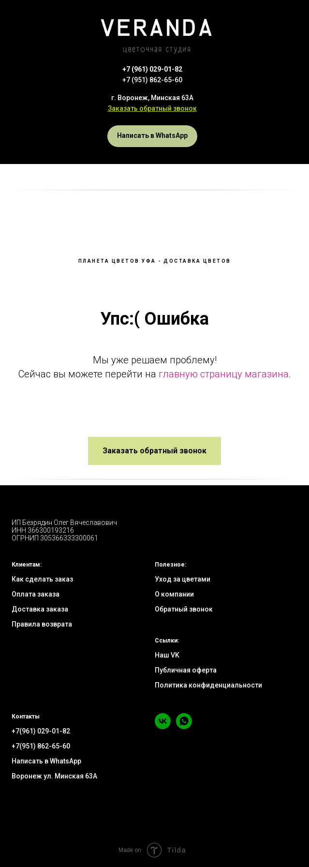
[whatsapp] (184, 726)
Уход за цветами (182, 579)
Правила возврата (42, 624)
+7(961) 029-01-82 (41, 731)
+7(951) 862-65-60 (41, 746)
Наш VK (167, 655)
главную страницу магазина (224, 374)
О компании (174, 594)
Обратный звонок (184, 609)
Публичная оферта (186, 670)
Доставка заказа (40, 609)
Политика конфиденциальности (208, 685)
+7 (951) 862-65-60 (152, 80)
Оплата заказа (35, 594)
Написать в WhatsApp (46, 761)
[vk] (163, 726)
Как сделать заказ (42, 579)
